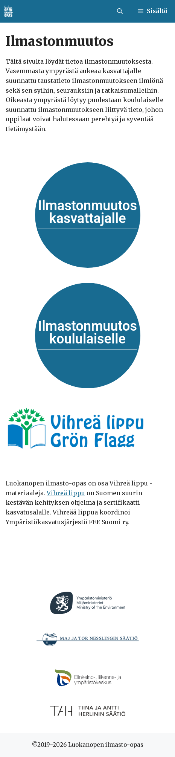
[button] (120, 11)
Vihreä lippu (66, 493)
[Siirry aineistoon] (87, 215)
